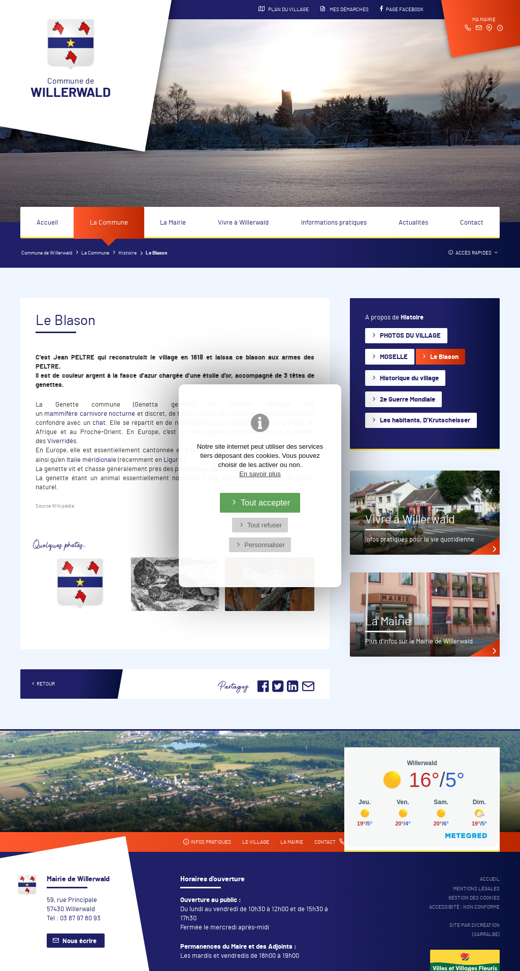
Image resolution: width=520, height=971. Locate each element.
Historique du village (409, 378)
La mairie (291, 842)
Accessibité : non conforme (464, 907)
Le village (255, 842)
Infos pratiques (207, 842)
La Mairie (173, 223)
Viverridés (61, 441)
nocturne (122, 414)
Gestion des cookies (474, 898)
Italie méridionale (91, 460)
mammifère (61, 414)
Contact (471, 223)
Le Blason (444, 357)
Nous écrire (79, 941)
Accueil (47, 223)
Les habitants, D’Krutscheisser (425, 420)
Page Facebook (402, 9)
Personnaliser (264, 545)
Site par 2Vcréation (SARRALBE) (474, 930)
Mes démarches (344, 9)
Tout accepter (265, 502)
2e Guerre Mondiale (407, 400)
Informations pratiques (334, 223)
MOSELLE (394, 357)
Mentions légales (476, 888)
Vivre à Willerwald (243, 223)
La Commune (109, 223)
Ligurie (173, 460)
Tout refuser (264, 525)
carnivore (93, 414)
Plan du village (283, 9)
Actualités (413, 223)
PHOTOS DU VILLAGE (410, 336)
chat (99, 423)
